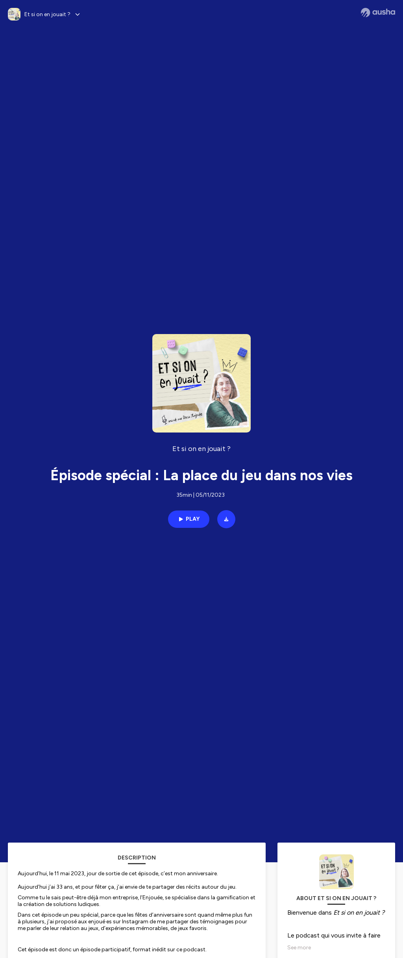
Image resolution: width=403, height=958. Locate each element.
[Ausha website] (378, 12)
